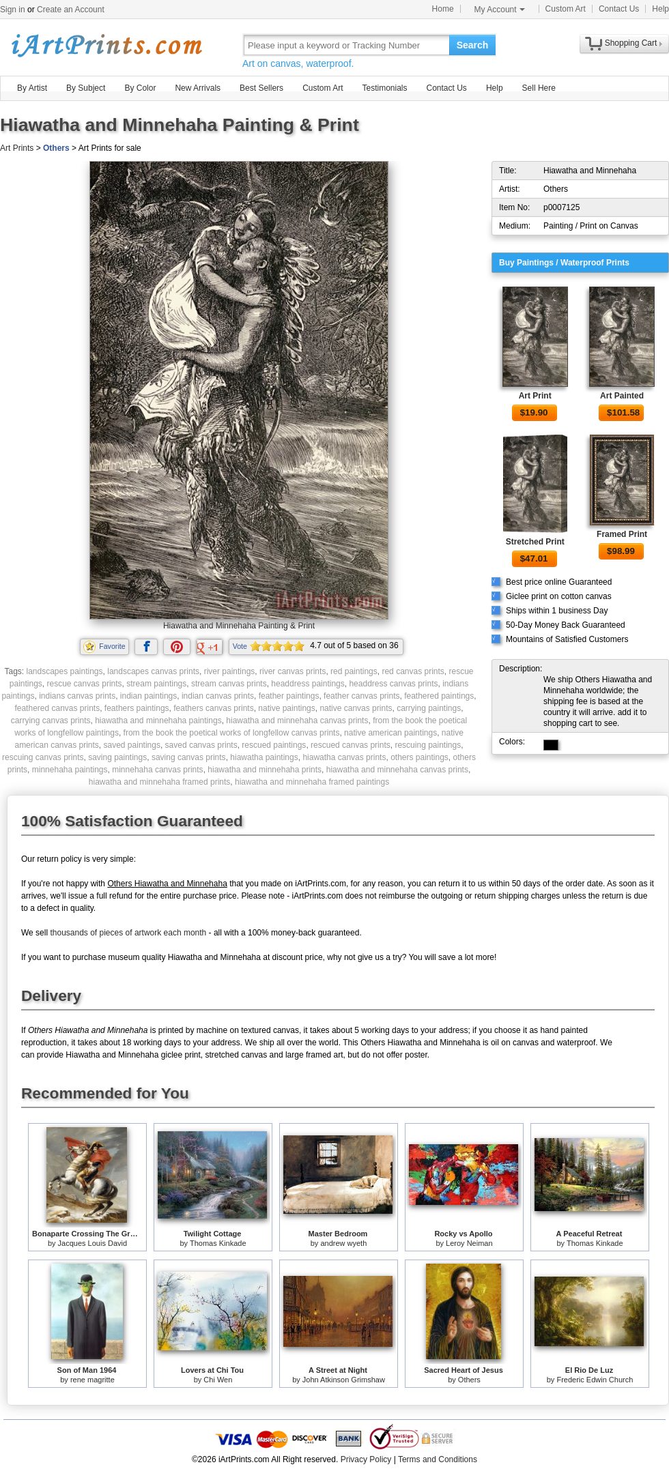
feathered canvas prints (57, 708)
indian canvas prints (218, 696)
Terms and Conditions (437, 1459)
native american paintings (390, 733)
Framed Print (622, 534)
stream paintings (156, 683)
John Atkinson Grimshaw (343, 1380)
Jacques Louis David (93, 1243)
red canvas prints (413, 671)
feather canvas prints (361, 696)
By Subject (85, 88)
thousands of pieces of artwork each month (128, 932)
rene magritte (92, 1380)
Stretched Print (535, 542)
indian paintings (148, 696)
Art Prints (16, 148)
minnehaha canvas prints (157, 769)
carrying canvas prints (51, 720)
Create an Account (70, 9)
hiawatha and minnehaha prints (265, 769)
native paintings (286, 708)
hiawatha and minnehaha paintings (158, 720)
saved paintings (132, 745)
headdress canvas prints (393, 683)
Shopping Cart (631, 43)
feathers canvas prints (213, 708)
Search (473, 45)
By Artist (32, 88)
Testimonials (384, 88)
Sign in (12, 9)
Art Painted (622, 396)
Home (443, 9)
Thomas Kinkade (218, 1243)
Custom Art (565, 9)
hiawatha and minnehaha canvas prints (297, 720)
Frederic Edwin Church (594, 1380)
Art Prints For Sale (105, 45)
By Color (140, 88)
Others (56, 148)
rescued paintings (274, 745)
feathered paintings (439, 696)
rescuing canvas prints (42, 757)
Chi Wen (217, 1380)
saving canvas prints (189, 757)
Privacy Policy (366, 1459)
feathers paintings (136, 708)
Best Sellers (261, 88)
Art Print (535, 396)
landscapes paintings (64, 671)
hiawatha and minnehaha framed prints (159, 782)
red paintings (354, 671)
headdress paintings (307, 683)
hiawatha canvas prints (344, 757)
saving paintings (117, 757)
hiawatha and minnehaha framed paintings (312, 782)
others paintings (419, 757)
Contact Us (619, 9)
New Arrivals (197, 88)
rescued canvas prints (350, 745)
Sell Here (539, 88)
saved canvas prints (201, 745)
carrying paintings (429, 708)
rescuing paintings (428, 745)
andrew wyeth (343, 1243)
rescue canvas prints (84, 683)
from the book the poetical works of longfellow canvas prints (232, 733)
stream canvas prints (229, 683)
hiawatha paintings (264, 757)
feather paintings (289, 696)
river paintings (229, 671)
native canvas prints (355, 708)
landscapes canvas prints (153, 671)
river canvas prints (292, 671)
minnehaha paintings (70, 769)
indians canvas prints (77, 696)
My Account (499, 9)
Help (660, 9)
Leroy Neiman (469, 1243)
